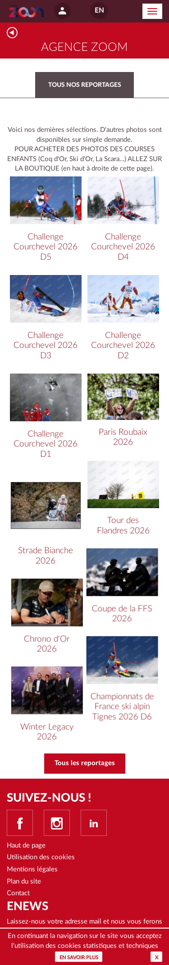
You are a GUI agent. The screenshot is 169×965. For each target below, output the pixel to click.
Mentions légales (32, 869)
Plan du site (24, 881)
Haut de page (26, 845)
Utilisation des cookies (41, 857)
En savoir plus (78, 957)
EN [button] (99, 10)
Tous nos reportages (84, 85)
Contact (18, 893)
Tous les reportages (85, 763)
